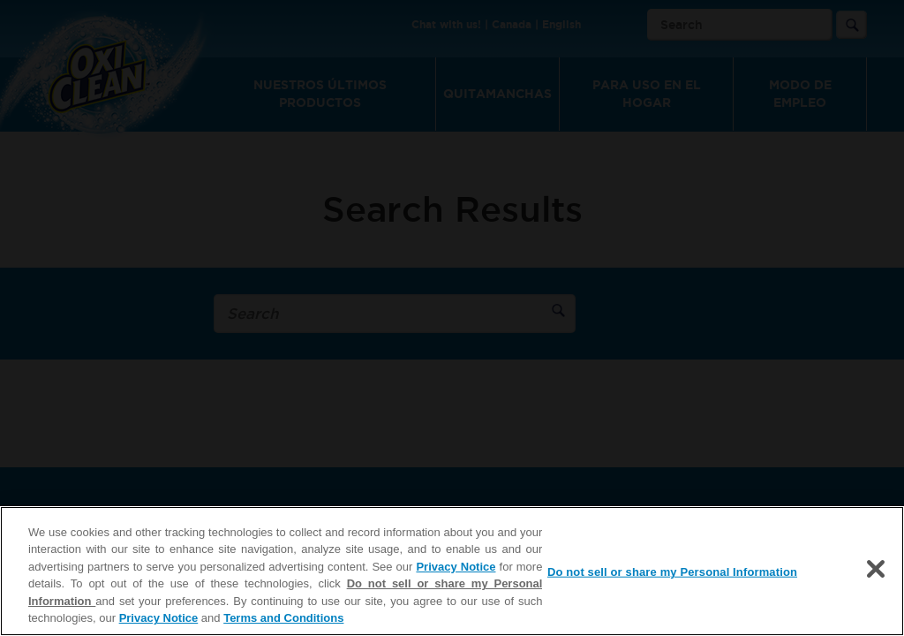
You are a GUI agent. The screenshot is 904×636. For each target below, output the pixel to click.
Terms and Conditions (283, 618)
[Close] (875, 568)
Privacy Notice (455, 566)
